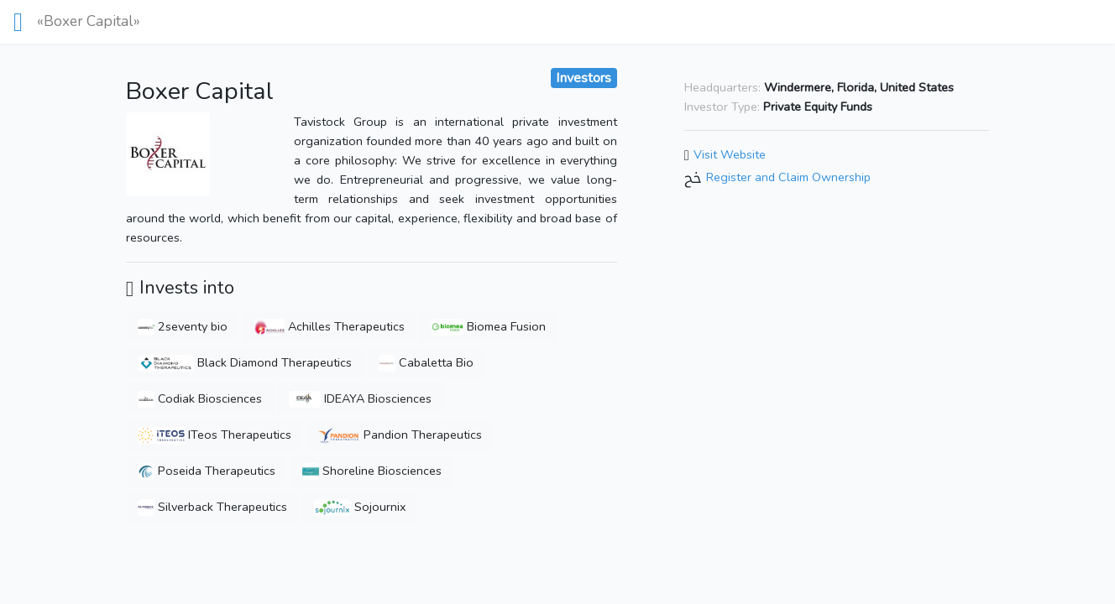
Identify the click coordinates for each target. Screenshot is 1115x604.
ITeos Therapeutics (215, 434)
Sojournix (360, 506)
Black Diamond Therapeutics (245, 362)
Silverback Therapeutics (212, 506)
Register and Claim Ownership (788, 177)
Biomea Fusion (489, 326)
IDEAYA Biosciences (360, 398)
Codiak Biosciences (200, 398)
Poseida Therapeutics (206, 470)
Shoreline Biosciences (372, 470)
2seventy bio (183, 326)
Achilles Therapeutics (329, 326)
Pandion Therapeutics (399, 434)
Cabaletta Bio (426, 362)
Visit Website (730, 154)
